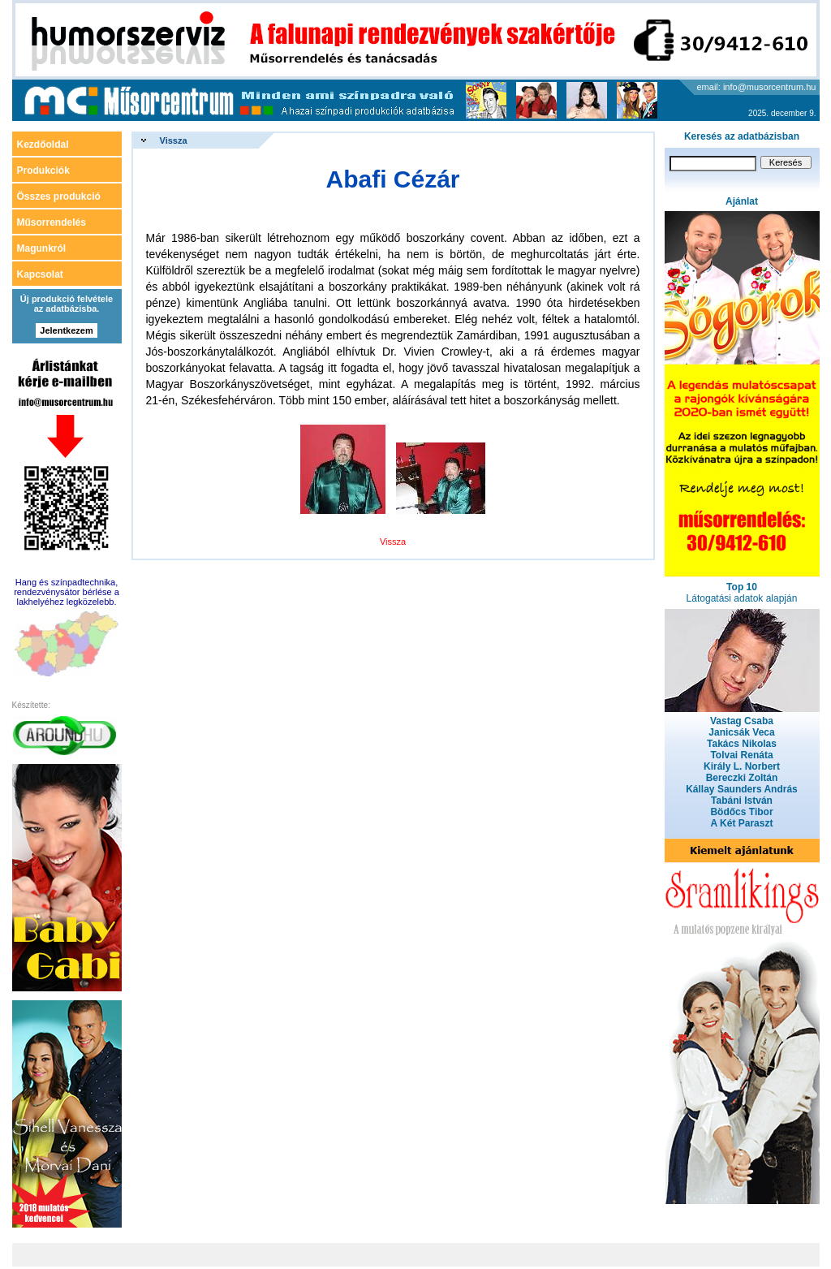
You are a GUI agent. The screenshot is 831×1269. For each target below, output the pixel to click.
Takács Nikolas (742, 743)
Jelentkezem (66, 330)
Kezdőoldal (43, 144)
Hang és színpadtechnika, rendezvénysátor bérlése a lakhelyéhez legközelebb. (66, 591)
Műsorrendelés (51, 222)
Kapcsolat (40, 274)
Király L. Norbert (742, 766)
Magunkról (42, 248)
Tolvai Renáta (741, 755)
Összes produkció (59, 196)
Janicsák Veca (741, 732)
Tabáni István (742, 800)
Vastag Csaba (741, 721)
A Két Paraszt (742, 823)
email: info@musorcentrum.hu (756, 87)
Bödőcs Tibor (741, 812)
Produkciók (43, 170)
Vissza (173, 140)
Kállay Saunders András (742, 789)
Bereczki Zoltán (742, 777)
